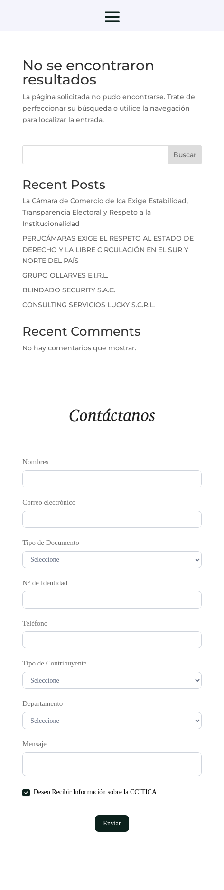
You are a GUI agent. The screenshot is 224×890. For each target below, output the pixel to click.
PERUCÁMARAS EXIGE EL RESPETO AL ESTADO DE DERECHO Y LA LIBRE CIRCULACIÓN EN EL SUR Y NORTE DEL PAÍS (108, 249)
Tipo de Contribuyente (54, 663)
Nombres (35, 462)
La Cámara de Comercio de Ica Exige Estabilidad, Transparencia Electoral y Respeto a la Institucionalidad (105, 212)
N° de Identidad (44, 583)
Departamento (42, 703)
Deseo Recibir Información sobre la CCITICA (89, 792)
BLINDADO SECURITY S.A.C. (68, 290)
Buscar (184, 154)
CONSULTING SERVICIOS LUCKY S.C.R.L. (88, 304)
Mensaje (34, 744)
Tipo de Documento (50, 542)
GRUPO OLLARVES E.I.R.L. (65, 275)
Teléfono (34, 623)
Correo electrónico (48, 502)
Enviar (112, 823)
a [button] (112, 17)
